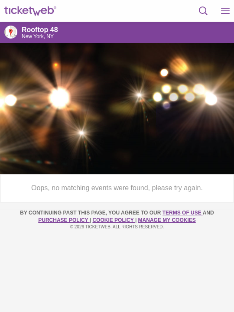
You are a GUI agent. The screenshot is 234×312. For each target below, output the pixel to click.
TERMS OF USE (182, 213)
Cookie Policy (113, 220)
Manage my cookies (167, 220)
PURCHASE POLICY (63, 220)
